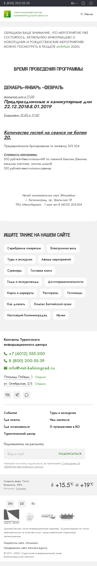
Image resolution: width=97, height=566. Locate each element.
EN (10, 504)
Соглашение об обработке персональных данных (42, 465)
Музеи (60, 315)
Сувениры (14, 270)
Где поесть (12, 420)
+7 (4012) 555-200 (27, 353)
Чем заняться (59, 420)
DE (22, 504)
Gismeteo (21, 488)
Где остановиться (17, 426)
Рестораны (50, 293)
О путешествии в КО (65, 426)
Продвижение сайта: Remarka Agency (25, 548)
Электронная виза (63, 248)
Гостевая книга (41, 270)
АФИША (64, 46)
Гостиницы (74, 293)
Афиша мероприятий (56, 259)
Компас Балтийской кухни (52, 304)
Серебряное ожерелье (24, 248)
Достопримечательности (65, 282)
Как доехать (16, 304)
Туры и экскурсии (19, 259)
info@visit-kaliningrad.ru (32, 368)
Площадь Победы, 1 (18, 377)
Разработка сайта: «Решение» (21, 543)
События (10, 413)
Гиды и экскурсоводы (23, 282)
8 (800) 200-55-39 (17, 3)
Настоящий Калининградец (27, 315)
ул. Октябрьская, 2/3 (18, 383)
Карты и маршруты (20, 293)
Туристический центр (19, 433)
